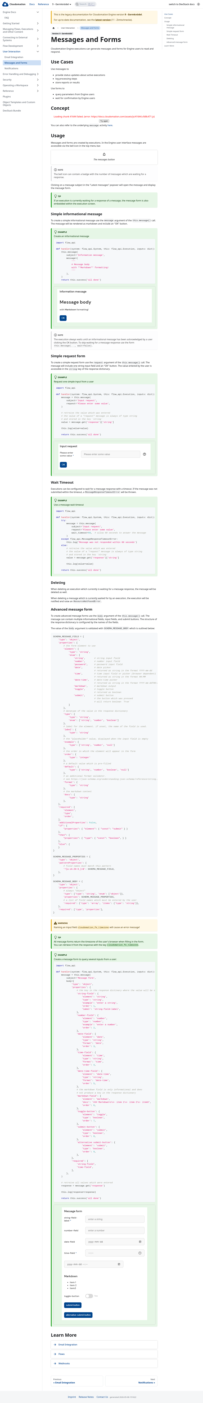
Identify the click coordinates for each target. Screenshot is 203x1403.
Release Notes (86, 1396)
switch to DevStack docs (182, 4)
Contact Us (102, 1396)
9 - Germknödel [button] (60, 4)
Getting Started (11, 23)
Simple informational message (175, 26)
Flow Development (13, 45)
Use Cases (168, 14)
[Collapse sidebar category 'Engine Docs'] (38, 12)
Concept (167, 18)
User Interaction (11, 51)
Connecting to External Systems (15, 39)
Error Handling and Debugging (19, 74)
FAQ (7, 17)
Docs (32, 4)
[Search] (85, 4)
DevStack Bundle (12, 110)
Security (7, 79)
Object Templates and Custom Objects (19, 104)
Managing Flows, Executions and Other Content (18, 30)
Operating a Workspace (15, 85)
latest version (103, 19)
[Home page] (53, 28)
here (110, 125)
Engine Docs (9, 12)
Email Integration (14, 57)
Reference (43, 4)
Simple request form (175, 31)
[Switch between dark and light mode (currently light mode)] (198, 4)
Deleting (170, 38)
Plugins (7, 96)
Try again (104, 121)
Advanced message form (177, 42)
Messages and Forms (16, 62)
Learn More (169, 46)
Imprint (72, 1396)
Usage (167, 21)
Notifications (11, 68)
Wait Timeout (172, 35)
